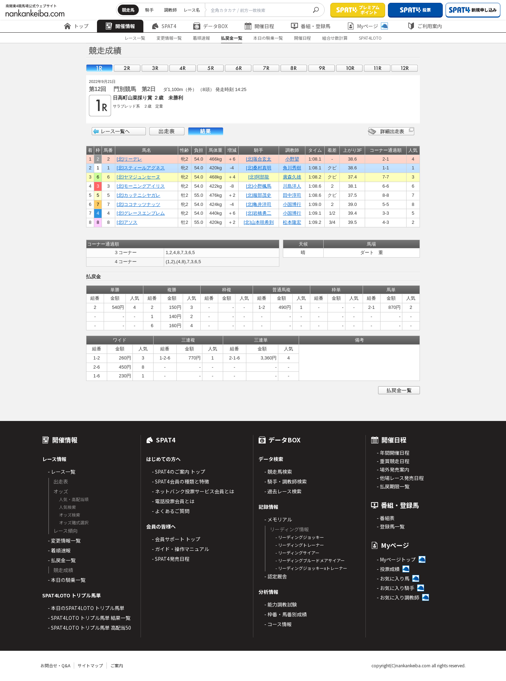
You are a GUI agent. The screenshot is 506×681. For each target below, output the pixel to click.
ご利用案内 (425, 26)
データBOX (210, 26)
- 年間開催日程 (393, 452)
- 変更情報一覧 (64, 540)
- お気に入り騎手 (395, 587)
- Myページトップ (396, 559)
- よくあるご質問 (170, 510)
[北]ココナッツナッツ (138, 204)
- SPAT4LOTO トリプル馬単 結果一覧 (89, 617)
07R (266, 68)
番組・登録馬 (310, 26)
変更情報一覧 (169, 38)
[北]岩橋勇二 (258, 213)
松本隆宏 (292, 222)
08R (293, 68)
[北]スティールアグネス (141, 167)
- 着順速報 (59, 550)
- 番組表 (386, 517)
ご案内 (116, 665)
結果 (205, 131)
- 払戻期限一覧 (393, 486)
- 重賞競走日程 (393, 461)
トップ (76, 26)
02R (127, 68)
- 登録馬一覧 (390, 526)
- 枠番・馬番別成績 (285, 614)
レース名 (191, 10)
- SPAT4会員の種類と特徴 (180, 481)
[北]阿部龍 (258, 177)
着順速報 (201, 38)
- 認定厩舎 (275, 576)
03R (155, 68)
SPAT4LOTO (370, 38)
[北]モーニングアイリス (141, 186)
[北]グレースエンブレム (141, 213)
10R (349, 68)
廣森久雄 (292, 177)
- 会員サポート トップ (176, 539)
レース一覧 (134, 38)
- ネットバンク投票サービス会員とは (193, 491)
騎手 (149, 10)
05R (210, 68)
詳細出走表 (391, 131)
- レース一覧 (61, 471)
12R (404, 68)
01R (99, 68)
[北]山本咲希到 (259, 222)
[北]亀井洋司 (258, 204)
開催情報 (120, 26)
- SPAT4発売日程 (170, 558)
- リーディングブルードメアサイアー (310, 560)
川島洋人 (292, 186)
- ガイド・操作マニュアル (180, 548)
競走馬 (128, 10)
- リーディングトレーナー (299, 545)
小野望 (292, 159)
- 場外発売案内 (393, 469)
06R (238, 68)
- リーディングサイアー (297, 553)
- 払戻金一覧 (62, 560)
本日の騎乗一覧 (268, 38)
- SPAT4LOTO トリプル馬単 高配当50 (89, 627)
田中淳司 (292, 195)
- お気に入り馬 (393, 578)
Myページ (367, 26)
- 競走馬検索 (278, 471)
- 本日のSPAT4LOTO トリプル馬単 (86, 607)
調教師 (170, 10)
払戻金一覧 (231, 38)
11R (377, 68)
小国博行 (292, 204)
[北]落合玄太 (258, 159)
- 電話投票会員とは (173, 501)
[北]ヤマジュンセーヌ (138, 177)
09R (321, 68)
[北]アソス (127, 222)
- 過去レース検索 (282, 491)
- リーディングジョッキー (299, 537)
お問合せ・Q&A (55, 665)
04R (182, 68)
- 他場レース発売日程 (400, 477)
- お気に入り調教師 (398, 597)
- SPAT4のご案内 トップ (178, 471)
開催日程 (259, 26)
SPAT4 (164, 26)
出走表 (166, 131)
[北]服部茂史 (258, 195)
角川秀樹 (292, 167)
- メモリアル (278, 519)
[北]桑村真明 (258, 167)
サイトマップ (90, 665)
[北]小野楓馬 (258, 186)
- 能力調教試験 (280, 604)
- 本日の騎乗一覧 (66, 579)
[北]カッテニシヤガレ (138, 195)
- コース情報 (278, 624)
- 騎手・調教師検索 (285, 481)
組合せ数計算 (335, 38)
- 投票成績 (388, 568)
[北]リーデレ (129, 159)
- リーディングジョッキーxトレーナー (311, 568)
